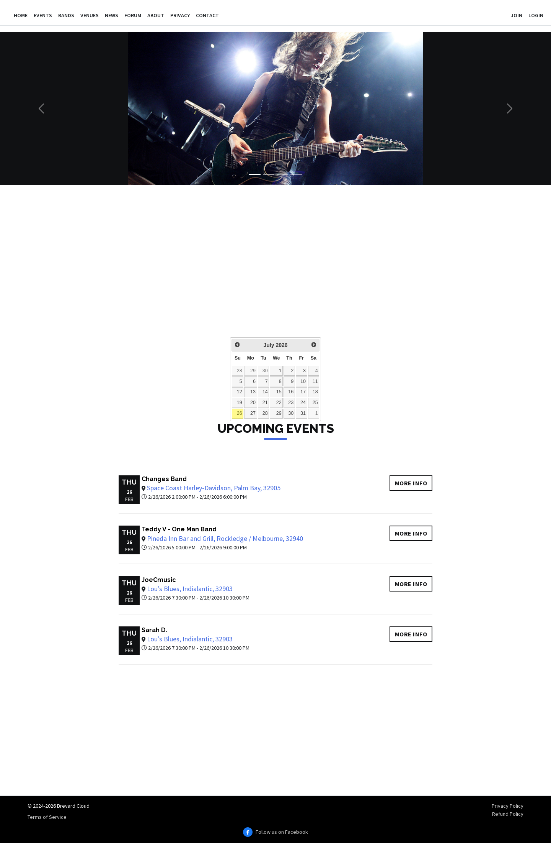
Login (535, 15)
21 (265, 402)
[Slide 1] (255, 174)
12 (239, 391)
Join (516, 15)
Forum (132, 15)
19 (239, 402)
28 (239, 370)
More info (411, 483)
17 (303, 391)
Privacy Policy (507, 805)
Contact (207, 15)
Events (43, 15)
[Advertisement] (261, 266)
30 (265, 370)
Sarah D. (154, 630)
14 (265, 391)
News (111, 15)
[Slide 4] (296, 174)
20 (253, 402)
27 (253, 413)
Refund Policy (507, 813)
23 (290, 402)
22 (279, 402)
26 (239, 413)
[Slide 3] (282, 174)
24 (303, 402)
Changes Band (164, 479)
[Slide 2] (268, 174)
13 (253, 391)
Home (21, 15)
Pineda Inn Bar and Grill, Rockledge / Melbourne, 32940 (225, 538)
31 (303, 413)
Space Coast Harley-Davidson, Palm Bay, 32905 (213, 487)
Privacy (180, 15)
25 (315, 402)
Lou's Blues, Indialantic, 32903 (190, 588)
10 (303, 381)
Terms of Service (47, 816)
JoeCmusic (159, 579)
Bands (66, 15)
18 (315, 391)
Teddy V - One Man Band (179, 529)
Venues (89, 15)
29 (253, 370)
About (155, 15)
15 (279, 391)
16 (290, 391)
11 (315, 381)
